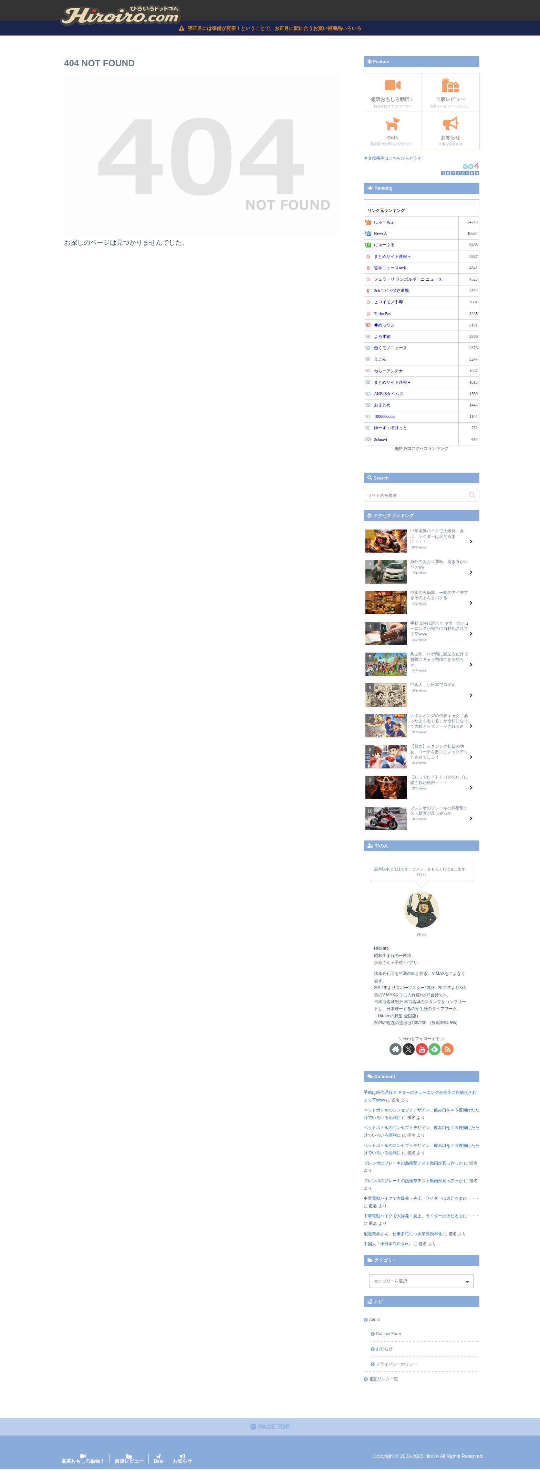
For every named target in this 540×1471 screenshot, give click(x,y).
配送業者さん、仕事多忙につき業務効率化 (403, 1234)
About (374, 1320)
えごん (380, 359)
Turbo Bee (383, 314)
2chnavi (380, 440)
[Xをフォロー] (409, 1050)
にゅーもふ (384, 222)
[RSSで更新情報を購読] (448, 1050)
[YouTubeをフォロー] (422, 1050)
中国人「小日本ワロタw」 (388, 1244)
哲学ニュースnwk (390, 268)
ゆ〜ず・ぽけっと (390, 428)
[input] (421, 496)
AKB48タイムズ (388, 394)
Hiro (421, 935)
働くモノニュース (390, 348)
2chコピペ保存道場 (391, 291)
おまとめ (382, 405)
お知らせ (384, 1349)
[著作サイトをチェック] (396, 1050)
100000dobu (384, 417)
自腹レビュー (129, 1463)
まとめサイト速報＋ (392, 257)
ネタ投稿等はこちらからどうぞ (393, 159)
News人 (380, 234)
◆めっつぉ (384, 325)
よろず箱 (382, 337)
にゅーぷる (384, 245)
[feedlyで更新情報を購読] (434, 1050)
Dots (158, 1463)
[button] (472, 496)
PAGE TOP (270, 1428)
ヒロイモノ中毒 (388, 303)
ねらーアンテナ (388, 371)
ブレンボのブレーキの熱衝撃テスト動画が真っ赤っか (413, 1163)
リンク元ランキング (386, 211)
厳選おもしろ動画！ (83, 1463)
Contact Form (388, 1334)
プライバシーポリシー (396, 1364)
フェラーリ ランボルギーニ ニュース (408, 280)
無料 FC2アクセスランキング (421, 449)
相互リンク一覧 (383, 1379)
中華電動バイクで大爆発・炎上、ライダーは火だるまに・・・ (421, 1199)
